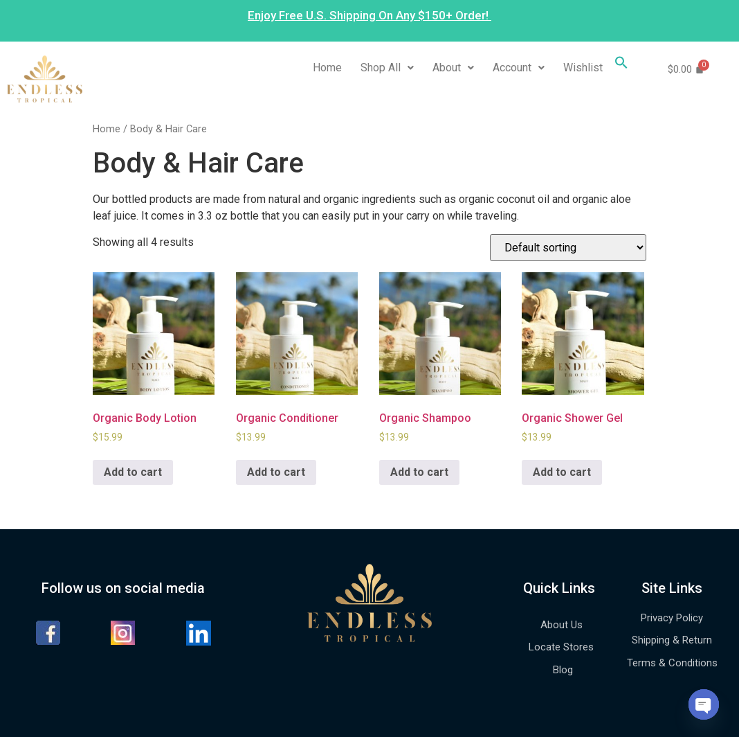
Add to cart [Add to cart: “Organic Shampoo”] (419, 472)
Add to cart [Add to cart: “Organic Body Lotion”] (133, 472)
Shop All (387, 67)
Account (519, 67)
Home (327, 67)
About (453, 67)
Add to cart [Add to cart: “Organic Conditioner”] (276, 472)
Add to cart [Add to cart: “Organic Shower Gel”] (562, 472)
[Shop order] (568, 247)
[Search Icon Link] (621, 65)
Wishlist (583, 67)
